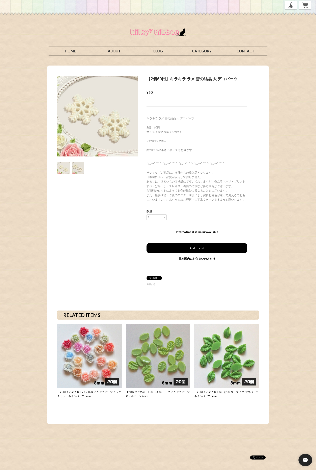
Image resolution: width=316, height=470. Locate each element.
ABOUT (114, 51)
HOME (70, 51)
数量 (149, 211)
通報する (151, 284)
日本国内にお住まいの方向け (197, 258)
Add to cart (197, 248)
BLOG (158, 51)
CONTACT (245, 51)
